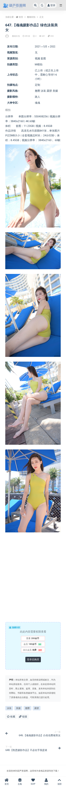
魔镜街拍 (31, 17)
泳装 (9, 708)
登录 (51, 5)
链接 (23, 716)
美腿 (18, 708)
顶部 (59, 781)
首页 (21, 17)
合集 (19, 781)
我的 (46, 781)
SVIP (33, 781)
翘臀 (27, 708)
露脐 (36, 708)
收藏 (11, 716)
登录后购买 (33, 659)
